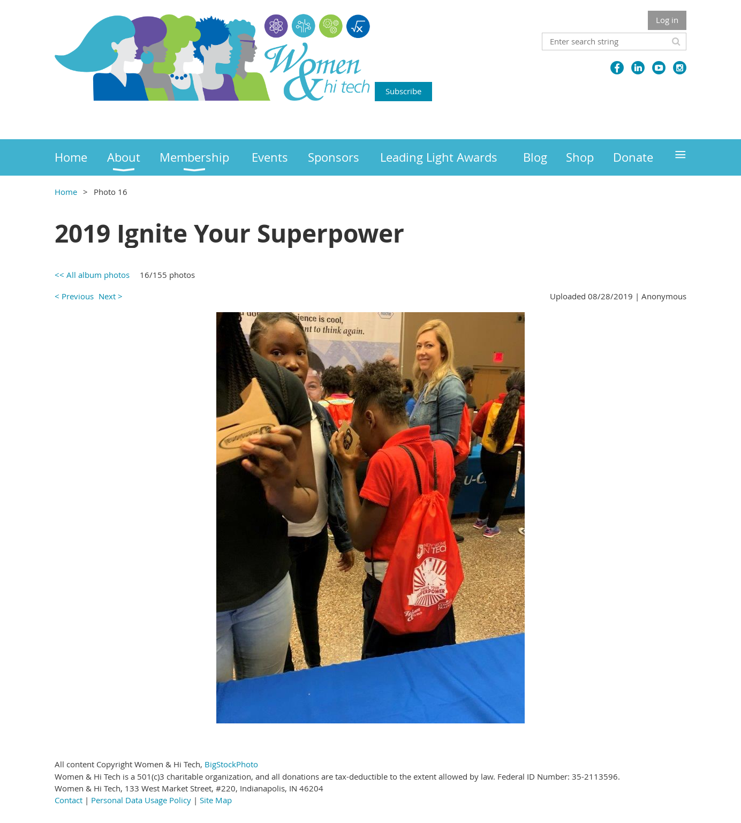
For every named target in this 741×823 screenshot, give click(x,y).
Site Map (216, 800)
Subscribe (403, 91)
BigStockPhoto (231, 764)
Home (66, 191)
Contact (68, 800)
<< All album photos (92, 274)
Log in (667, 19)
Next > (111, 296)
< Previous (74, 296)
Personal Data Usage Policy (141, 800)
